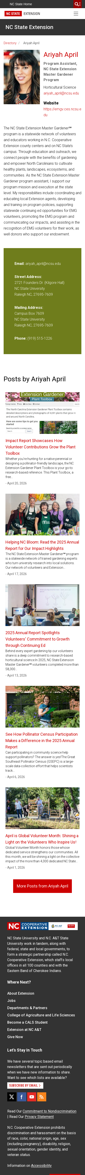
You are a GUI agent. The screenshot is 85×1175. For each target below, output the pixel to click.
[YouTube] (31, 1096)
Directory (10, 43)
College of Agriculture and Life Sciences (41, 1015)
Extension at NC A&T (24, 1030)
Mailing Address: (29, 307)
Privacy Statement (39, 1117)
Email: (20, 263)
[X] (11, 1096)
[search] (77, 4)
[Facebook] (21, 1096)
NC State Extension (29, 27)
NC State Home (21, 4)
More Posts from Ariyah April (42, 886)
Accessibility (41, 1165)
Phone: (21, 338)
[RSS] (41, 1096)
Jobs (11, 1001)
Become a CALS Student (27, 1022)
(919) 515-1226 (39, 338)
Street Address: (28, 277)
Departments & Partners (27, 1008)
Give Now (15, 1037)
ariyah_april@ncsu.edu (61, 93)
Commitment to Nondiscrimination (49, 1111)
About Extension (20, 993)
